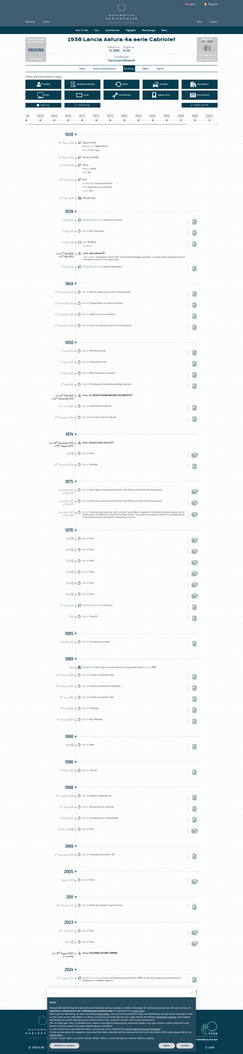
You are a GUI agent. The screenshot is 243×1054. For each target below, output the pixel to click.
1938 (69, 134)
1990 (69, 736)
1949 (69, 283)
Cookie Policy (64, 1046)
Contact (214, 21)
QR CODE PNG (207, 55)
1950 (69, 342)
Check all (43, 105)
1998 (69, 787)
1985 (69, 633)
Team (199, 21)
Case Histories (112, 30)
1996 (69, 761)
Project (46, 21)
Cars (96, 30)
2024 (69, 969)
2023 (68, 922)
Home (82, 68)
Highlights (131, 30)
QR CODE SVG (207, 60)
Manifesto (30, 21)
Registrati (213, 4)
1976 (69, 530)
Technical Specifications (104, 68)
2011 (69, 896)
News (164, 30)
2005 (68, 871)
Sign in (192, 4)
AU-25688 (36, 59)
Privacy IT (51, 1046)
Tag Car (160, 68)
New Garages (148, 30)
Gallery (145, 68)
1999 (69, 846)
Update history (199, 105)
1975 (69, 481)
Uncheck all (82, 105)
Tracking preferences (81, 1046)
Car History (129, 68)
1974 (69, 434)
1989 (69, 658)
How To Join (82, 30)
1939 (69, 211)
